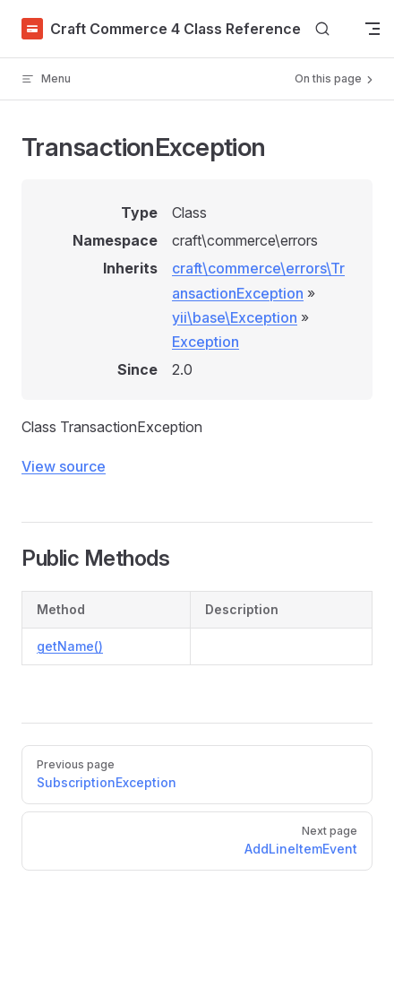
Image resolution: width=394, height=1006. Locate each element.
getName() (70, 646)
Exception (205, 342)
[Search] (322, 29)
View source (63, 466)
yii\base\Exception (234, 317)
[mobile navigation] (372, 28)
